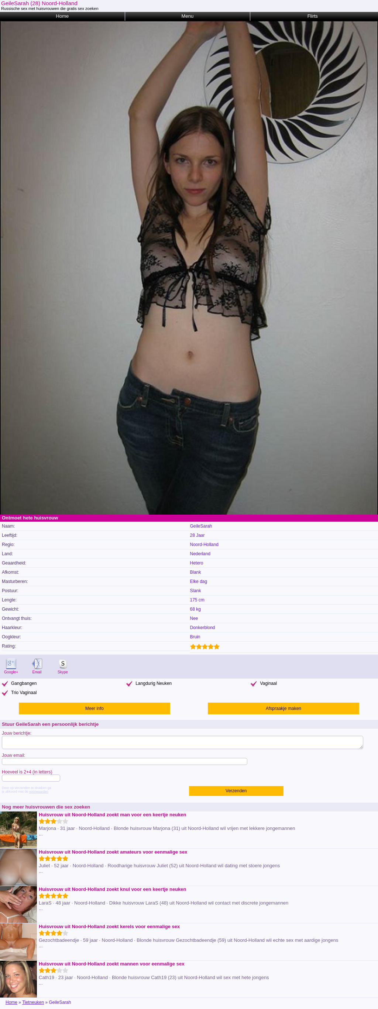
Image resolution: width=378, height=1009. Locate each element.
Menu (188, 16)
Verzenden (236, 790)
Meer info (94, 708)
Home (62, 16)
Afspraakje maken (283, 708)
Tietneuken (33, 1002)
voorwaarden (38, 791)
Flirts (312, 16)
